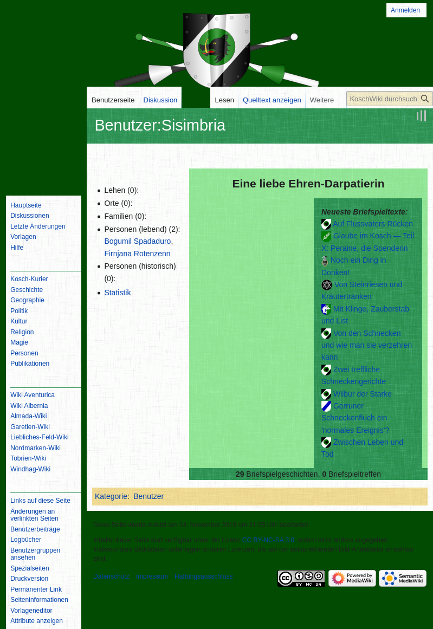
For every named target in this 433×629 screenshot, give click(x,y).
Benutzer (148, 496)
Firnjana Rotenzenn (137, 253)
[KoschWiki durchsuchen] (389, 98)
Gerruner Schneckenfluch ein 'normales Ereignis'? (355, 418)
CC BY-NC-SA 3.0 (268, 540)
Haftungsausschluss (203, 576)
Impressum (152, 576)
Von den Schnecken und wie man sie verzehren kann (366, 345)
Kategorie (111, 496)
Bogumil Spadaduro (137, 241)
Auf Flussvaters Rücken (373, 223)
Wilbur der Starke (362, 394)
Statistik (117, 292)
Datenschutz (111, 576)
